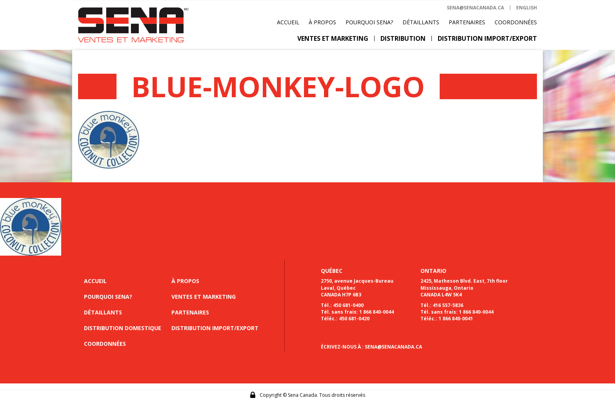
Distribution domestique (122, 328)
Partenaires (467, 22)
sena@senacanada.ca (475, 7)
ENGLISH (526, 7)
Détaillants (420, 22)
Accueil (288, 22)
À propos (322, 22)
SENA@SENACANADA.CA (393, 346)
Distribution (403, 38)
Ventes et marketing (332, 38)
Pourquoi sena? (108, 296)
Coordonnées (516, 22)
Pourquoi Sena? (369, 22)
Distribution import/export (487, 38)
